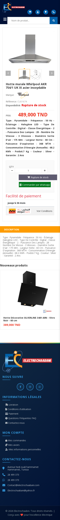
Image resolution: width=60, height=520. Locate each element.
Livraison (11, 404)
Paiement (11, 413)
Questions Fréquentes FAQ (20, 418)
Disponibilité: (13, 105)
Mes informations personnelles (23, 449)
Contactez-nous (15, 423)
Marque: (10, 95)
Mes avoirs (12, 445)
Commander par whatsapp (35, 184)
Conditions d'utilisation (18, 409)
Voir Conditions (44, 211)
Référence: (11, 101)
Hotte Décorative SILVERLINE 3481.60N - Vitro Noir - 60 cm (29, 319)
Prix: (8, 115)
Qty (11, 166)
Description (11, 229)
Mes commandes (15, 440)
